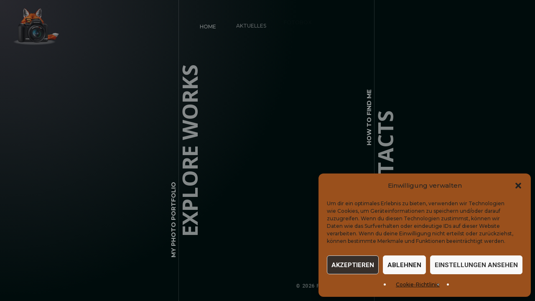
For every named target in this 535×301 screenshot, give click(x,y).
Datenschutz (434, 286)
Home (207, 26)
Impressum (392, 286)
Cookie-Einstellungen (493, 286)
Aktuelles (248, 23)
